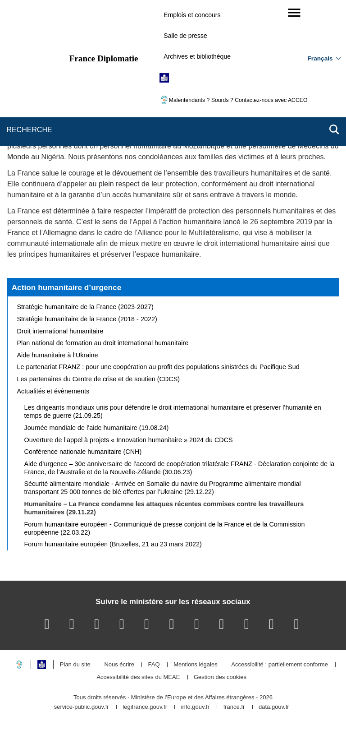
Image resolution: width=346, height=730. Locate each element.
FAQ (153, 664)
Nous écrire (119, 664)
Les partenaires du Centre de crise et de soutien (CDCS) (98, 379)
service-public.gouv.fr (81, 707)
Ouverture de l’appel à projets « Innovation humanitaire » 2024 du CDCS (128, 440)
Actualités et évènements (53, 391)
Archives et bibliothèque (197, 56)
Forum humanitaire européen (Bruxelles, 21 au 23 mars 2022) (113, 544)
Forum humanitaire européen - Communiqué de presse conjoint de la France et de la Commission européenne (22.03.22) (164, 528)
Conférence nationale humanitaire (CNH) (83, 451)
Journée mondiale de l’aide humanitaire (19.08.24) (96, 427)
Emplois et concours (192, 14)
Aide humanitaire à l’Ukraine (57, 355)
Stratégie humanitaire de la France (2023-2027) (85, 306)
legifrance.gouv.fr (145, 707)
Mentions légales (195, 664)
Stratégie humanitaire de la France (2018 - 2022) (87, 319)
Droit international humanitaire (60, 331)
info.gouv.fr (195, 707)
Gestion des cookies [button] (220, 677)
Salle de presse (185, 35)
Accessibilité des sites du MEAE (138, 677)
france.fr (234, 707)
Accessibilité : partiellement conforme (279, 664)
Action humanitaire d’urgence (67, 287)
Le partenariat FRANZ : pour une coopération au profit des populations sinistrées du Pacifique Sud (158, 366)
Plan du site (75, 664)
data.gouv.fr (274, 707)
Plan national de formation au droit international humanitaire (103, 343)
